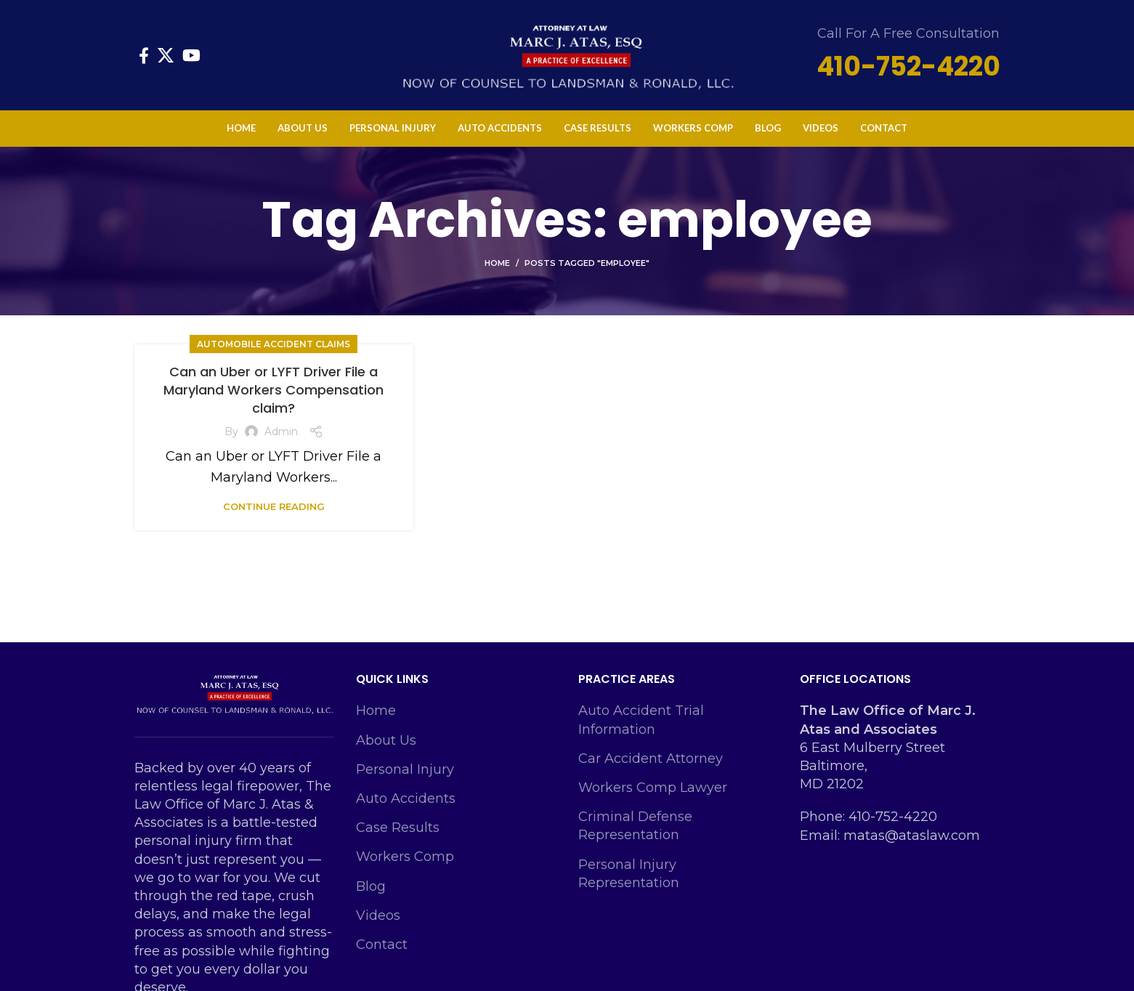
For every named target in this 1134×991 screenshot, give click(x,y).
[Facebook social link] (143, 55)
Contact (382, 944)
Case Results (398, 828)
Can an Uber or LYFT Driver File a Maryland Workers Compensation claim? (273, 390)
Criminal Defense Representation (635, 826)
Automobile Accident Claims (273, 344)
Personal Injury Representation (628, 874)
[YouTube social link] (191, 55)
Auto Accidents (405, 798)
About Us (386, 740)
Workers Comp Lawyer (652, 788)
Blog (371, 886)
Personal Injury (405, 769)
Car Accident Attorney (650, 758)
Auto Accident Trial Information (641, 720)
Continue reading (274, 506)
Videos (378, 915)
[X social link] (165, 55)
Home (497, 263)
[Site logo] (567, 54)
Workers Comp (405, 857)
